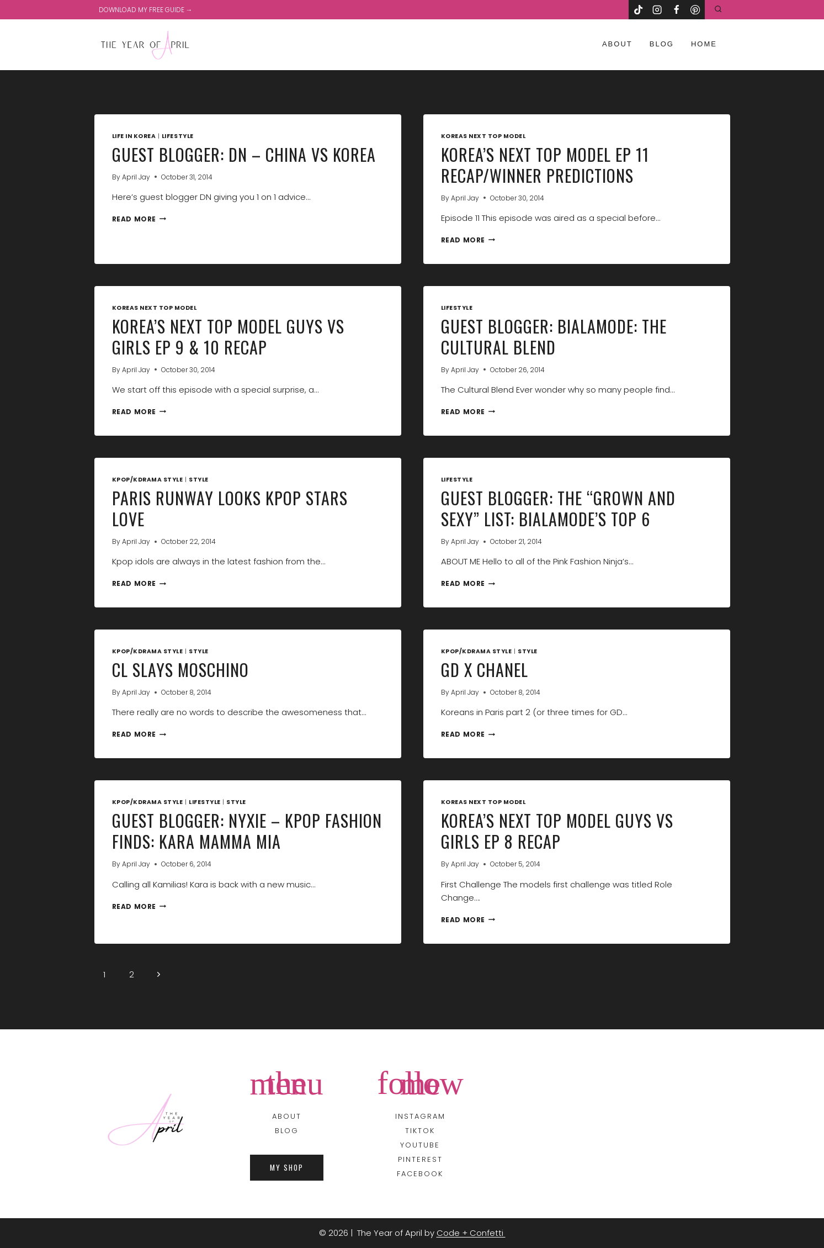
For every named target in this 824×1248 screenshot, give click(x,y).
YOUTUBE (420, 1145)
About (617, 44)
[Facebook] (676, 9)
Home (704, 44)
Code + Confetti (471, 1233)
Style (199, 479)
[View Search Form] (717, 9)
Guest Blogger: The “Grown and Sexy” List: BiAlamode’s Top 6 (558, 508)
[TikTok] (638, 9)
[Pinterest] (695, 9)
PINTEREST (420, 1159)
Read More (139, 219)
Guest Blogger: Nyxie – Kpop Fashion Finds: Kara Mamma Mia (247, 831)
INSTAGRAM (420, 1116)
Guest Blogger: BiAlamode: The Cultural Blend (554, 336)
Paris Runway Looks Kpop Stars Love (230, 508)
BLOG (287, 1130)
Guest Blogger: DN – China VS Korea (244, 154)
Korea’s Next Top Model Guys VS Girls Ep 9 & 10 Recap (228, 336)
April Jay (136, 177)
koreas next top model (483, 136)
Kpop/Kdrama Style (147, 479)
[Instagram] (657, 9)
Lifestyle (178, 136)
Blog (662, 44)
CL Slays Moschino (180, 669)
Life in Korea (134, 136)
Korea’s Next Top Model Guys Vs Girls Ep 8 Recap (557, 831)
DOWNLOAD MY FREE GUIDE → (146, 9)
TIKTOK (420, 1130)
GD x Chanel (484, 669)
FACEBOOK (420, 1173)
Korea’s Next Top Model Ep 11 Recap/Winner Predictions (545, 165)
